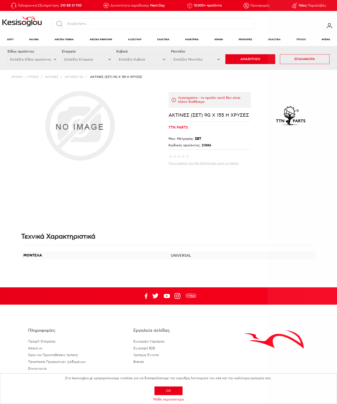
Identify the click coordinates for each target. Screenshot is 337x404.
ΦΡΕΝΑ (326, 39)
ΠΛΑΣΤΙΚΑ (274, 39)
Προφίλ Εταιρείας (42, 341)
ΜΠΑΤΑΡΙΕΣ (245, 39)
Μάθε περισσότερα (168, 399)
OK (168, 391)
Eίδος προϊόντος (20, 52)
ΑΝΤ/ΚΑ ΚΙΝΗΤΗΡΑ (101, 39)
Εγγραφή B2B (144, 348)
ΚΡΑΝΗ (219, 39)
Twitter (167, 296)
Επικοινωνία (37, 369)
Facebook (144, 296)
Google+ (178, 296)
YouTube (155, 296)
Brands (138, 362)
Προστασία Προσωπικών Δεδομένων (57, 362)
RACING (34, 39)
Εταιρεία (69, 52)
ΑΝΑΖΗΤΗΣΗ (250, 59)
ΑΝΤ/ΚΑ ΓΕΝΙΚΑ (64, 39)
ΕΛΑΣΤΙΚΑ (163, 39)
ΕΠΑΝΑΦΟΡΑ (304, 59)
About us (35, 348)
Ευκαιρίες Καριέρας (149, 341)
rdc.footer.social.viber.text (191, 296)
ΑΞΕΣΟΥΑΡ (134, 39)
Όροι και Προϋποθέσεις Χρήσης (53, 355)
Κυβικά (122, 52)
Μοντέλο (178, 52)
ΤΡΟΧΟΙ (301, 39)
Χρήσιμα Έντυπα (146, 355)
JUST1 (10, 39)
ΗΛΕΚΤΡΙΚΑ (192, 39)
